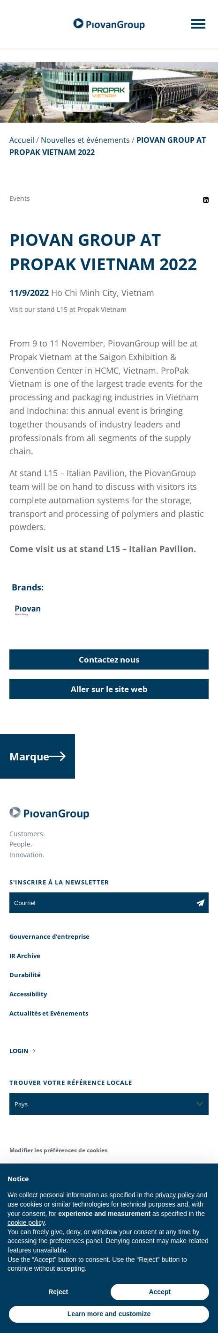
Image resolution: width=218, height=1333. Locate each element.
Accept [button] (160, 1292)
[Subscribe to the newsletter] (200, 902)
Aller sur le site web (109, 689)
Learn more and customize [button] (109, 1314)
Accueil (21, 140)
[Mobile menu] (198, 26)
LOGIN (19, 1050)
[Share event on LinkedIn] (206, 200)
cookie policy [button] (26, 1222)
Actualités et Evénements (48, 1013)
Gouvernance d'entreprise (49, 936)
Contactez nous (109, 659)
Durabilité (25, 975)
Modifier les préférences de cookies (58, 1150)
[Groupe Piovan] (109, 24)
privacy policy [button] (175, 1195)
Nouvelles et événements (85, 140)
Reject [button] (58, 1292)
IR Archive (24, 955)
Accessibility (28, 994)
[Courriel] (100, 902)
